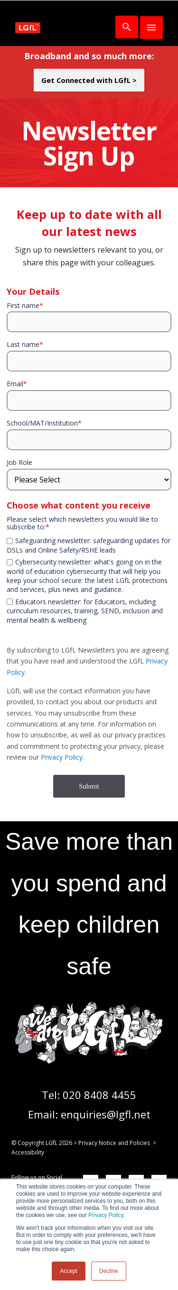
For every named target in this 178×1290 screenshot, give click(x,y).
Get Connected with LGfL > (89, 80)
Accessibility (27, 1152)
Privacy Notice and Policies (114, 1143)
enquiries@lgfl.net (105, 1114)
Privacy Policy (105, 1215)
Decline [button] (108, 1271)
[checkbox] (89, 534)
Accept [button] (68, 1271)
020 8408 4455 (99, 1095)
